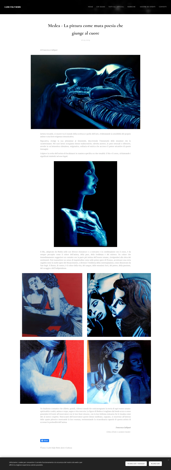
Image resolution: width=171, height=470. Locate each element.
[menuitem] (149, 7)
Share (44, 440)
